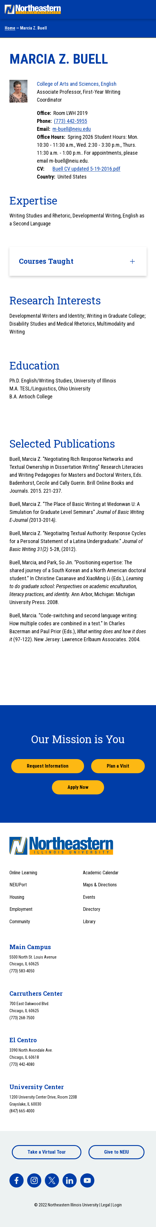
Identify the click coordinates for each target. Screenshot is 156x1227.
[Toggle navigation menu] (146, 9)
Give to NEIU (116, 1152)
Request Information (47, 766)
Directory (91, 909)
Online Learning (23, 872)
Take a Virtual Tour (46, 1152)
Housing (16, 897)
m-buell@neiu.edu (71, 129)
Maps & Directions (100, 885)
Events (89, 897)
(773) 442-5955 (70, 121)
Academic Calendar (101, 872)
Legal (105, 1205)
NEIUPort (18, 885)
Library (89, 921)
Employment (20, 909)
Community (19, 921)
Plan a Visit (118, 766)
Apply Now (78, 787)
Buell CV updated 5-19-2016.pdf (86, 169)
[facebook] (16, 1180)
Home (10, 28)
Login (117, 1205)
